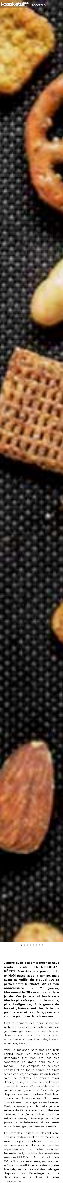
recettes (39, 5)
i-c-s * (14, 4)
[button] (60, 332)
